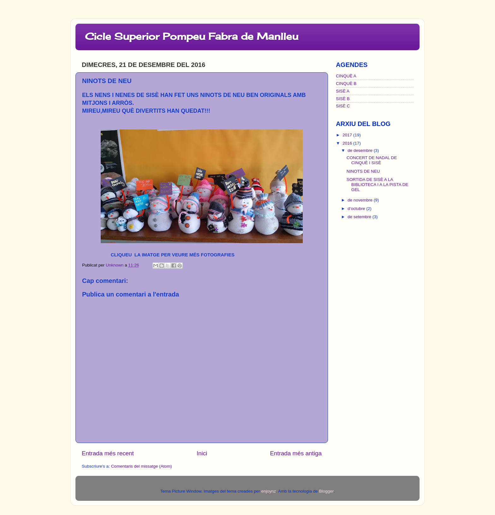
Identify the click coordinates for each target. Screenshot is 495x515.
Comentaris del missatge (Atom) (141, 466)
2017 (348, 135)
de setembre (360, 216)
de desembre (361, 150)
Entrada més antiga (296, 453)
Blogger (326, 491)
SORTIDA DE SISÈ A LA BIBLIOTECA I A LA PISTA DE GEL (378, 184)
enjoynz (268, 491)
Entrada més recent (108, 453)
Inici (202, 453)
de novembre (361, 200)
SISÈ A (342, 91)
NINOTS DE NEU (363, 171)
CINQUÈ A (346, 76)
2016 (348, 143)
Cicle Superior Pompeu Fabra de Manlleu (191, 36)
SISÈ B (343, 98)
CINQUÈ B (346, 83)
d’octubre (357, 208)
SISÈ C (343, 106)
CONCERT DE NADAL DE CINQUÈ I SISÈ (372, 160)
